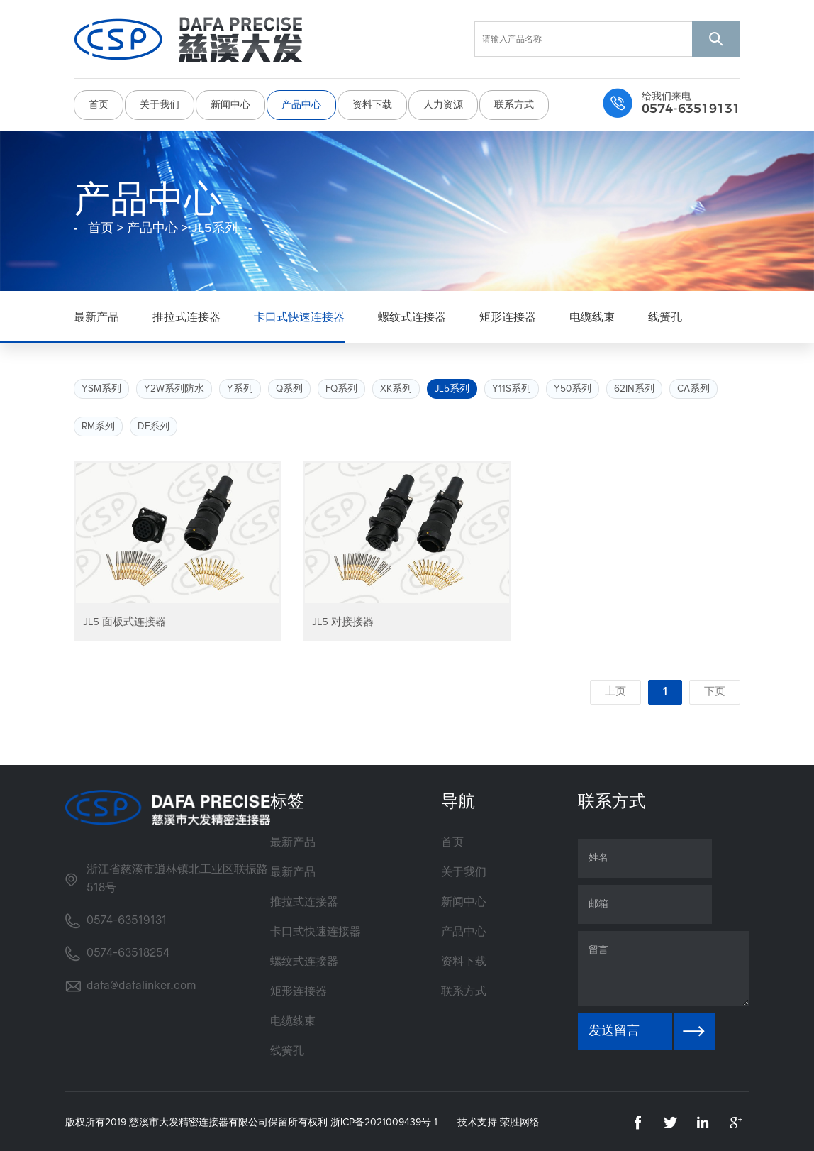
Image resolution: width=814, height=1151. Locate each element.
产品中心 (301, 104)
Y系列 (240, 386)
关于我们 (159, 104)
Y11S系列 (514, 386)
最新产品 (96, 314)
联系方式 (514, 104)
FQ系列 (342, 386)
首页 (98, 104)
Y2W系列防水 (174, 386)
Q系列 (289, 386)
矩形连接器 (507, 314)
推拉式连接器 (186, 314)
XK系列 (398, 386)
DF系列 (154, 424)
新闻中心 (230, 104)
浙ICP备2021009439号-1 (383, 1120)
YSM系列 (101, 386)
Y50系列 (576, 386)
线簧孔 (665, 314)
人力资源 (443, 104)
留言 (663, 966)
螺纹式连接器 (412, 314)
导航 (458, 799)
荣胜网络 (520, 1120)
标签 (287, 799)
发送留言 (614, 1029)
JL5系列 (454, 386)
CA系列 (697, 386)
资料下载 (372, 104)
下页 (714, 689)
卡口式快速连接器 (299, 314)
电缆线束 (592, 314)
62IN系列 (638, 386)
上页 (613, 689)
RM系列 (99, 424)
